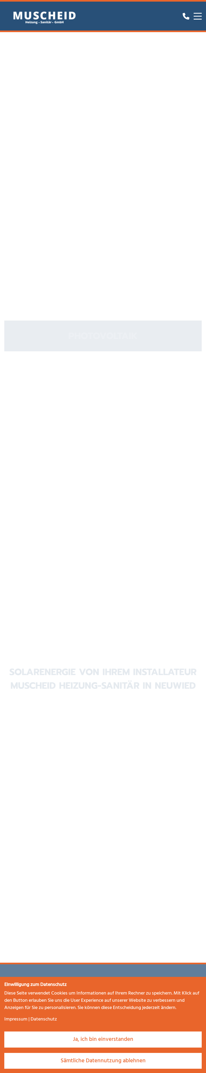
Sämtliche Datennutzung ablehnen (103, 1060)
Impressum (15, 1019)
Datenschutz (44, 1019)
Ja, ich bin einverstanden (103, 1039)
